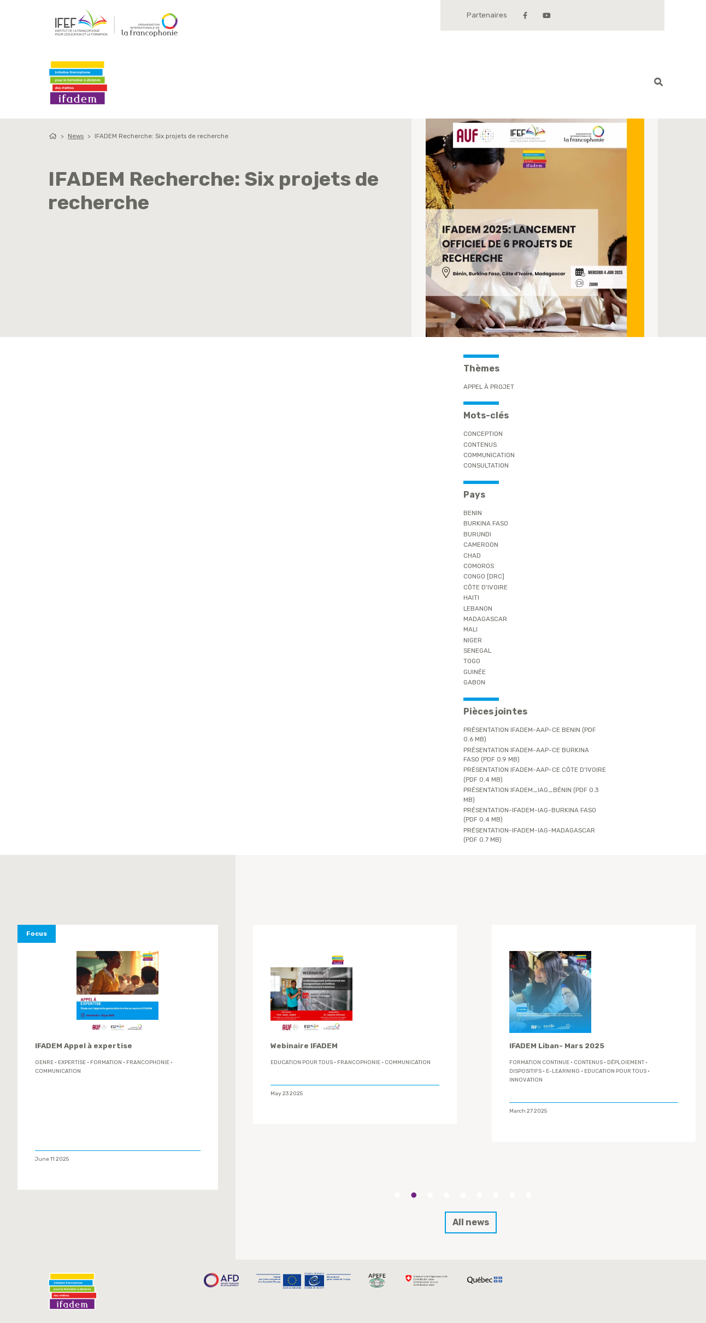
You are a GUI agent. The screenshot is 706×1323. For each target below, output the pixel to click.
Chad (472, 555)
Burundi (477, 534)
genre (44, 1062)
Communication (489, 455)
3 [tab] (430, 1195)
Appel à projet (488, 387)
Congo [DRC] (483, 576)
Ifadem (78, 82)
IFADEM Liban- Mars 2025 (556, 1046)
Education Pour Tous (301, 1062)
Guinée (474, 672)
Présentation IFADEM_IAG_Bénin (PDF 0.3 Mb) (531, 794)
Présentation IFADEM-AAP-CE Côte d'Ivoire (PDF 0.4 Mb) (534, 774)
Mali (470, 629)
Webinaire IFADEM (304, 1046)
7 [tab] (495, 1195)
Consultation (486, 465)
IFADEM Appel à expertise (83, 1046)
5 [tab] (462, 1195)
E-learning (563, 1071)
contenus (480, 444)
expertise (72, 1062)
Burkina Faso (485, 523)
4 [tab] (446, 1195)
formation (106, 1062)
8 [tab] (512, 1195)
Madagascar (485, 619)
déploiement (625, 1062)
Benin (472, 513)
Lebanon (477, 608)
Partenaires (487, 15)
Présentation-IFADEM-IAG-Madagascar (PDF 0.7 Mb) (529, 834)
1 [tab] (397, 1195)
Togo (471, 661)
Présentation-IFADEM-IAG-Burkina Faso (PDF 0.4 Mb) (529, 814)
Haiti (471, 597)
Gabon (474, 682)
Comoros (478, 566)
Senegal (477, 650)
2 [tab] (413, 1195)
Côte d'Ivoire (485, 587)
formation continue (539, 1062)
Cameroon (480, 544)
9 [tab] (528, 1195)
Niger (472, 640)
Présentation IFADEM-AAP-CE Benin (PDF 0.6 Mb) (529, 734)
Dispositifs (525, 1071)
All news (470, 1222)
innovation (526, 1080)
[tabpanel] (355, 1025)
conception (483, 434)
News (76, 136)
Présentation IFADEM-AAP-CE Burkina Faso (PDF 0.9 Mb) (526, 754)
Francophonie (147, 1062)
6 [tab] (479, 1195)
